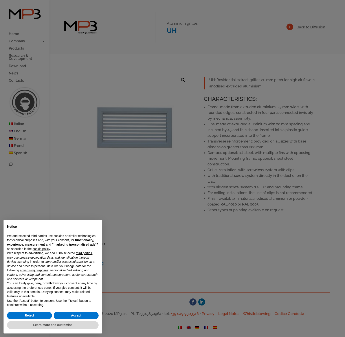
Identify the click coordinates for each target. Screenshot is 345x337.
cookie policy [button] (41, 249)
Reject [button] (29, 315)
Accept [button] (76, 315)
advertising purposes (34, 270)
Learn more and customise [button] (52, 325)
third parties (84, 253)
